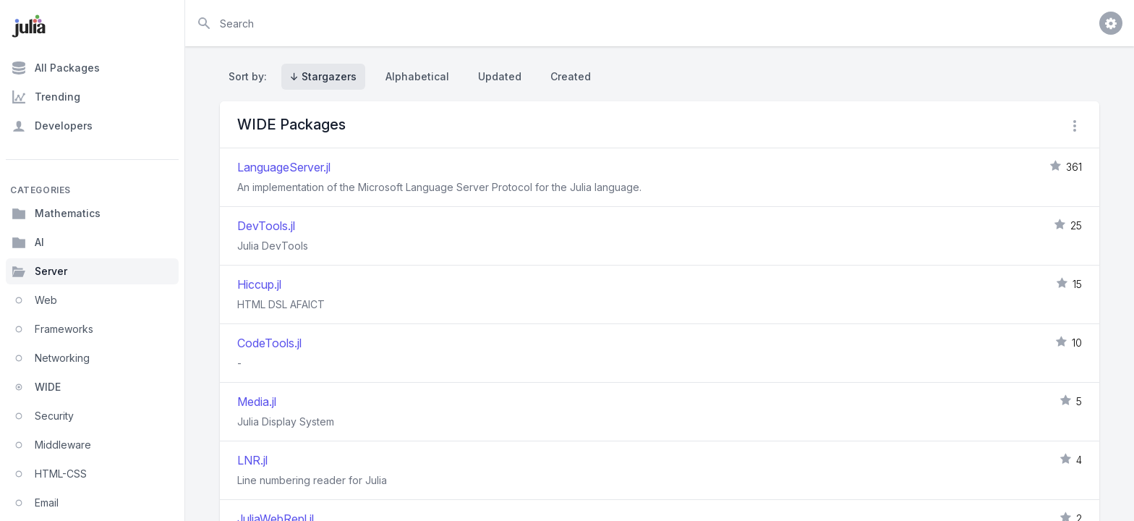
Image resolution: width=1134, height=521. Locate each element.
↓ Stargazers (323, 76)
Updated (499, 76)
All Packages (56, 68)
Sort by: (251, 76)
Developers (52, 126)
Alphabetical (417, 76)
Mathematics (56, 213)
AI (28, 242)
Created (570, 76)
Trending (46, 97)
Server (39, 271)
